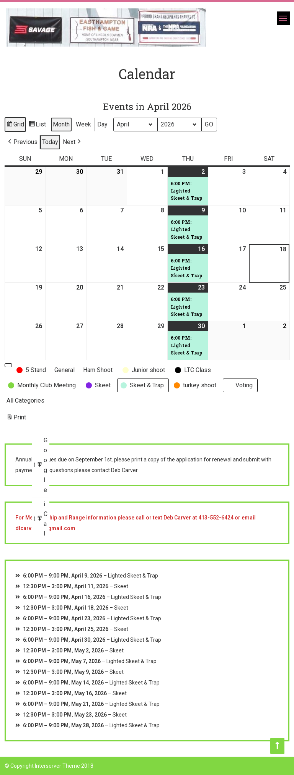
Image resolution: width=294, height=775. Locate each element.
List (37, 125)
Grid (15, 125)
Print (16, 419)
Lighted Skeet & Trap (133, 576)
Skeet (121, 586)
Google (42, 465)
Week (83, 124)
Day (102, 124)
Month (61, 124)
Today (50, 142)
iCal (42, 518)
